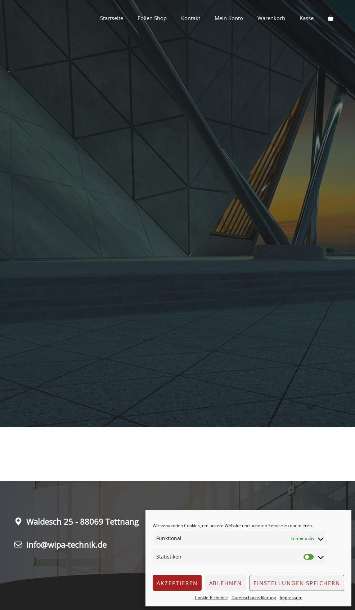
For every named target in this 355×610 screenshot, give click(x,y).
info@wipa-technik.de (66, 544)
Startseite (111, 18)
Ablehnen (225, 583)
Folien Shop (152, 18)
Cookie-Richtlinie (211, 598)
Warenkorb (271, 18)
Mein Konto (229, 18)
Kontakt (190, 18)
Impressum (291, 598)
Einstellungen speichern (296, 583)
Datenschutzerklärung (254, 598)
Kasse (307, 18)
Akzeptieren (177, 583)
